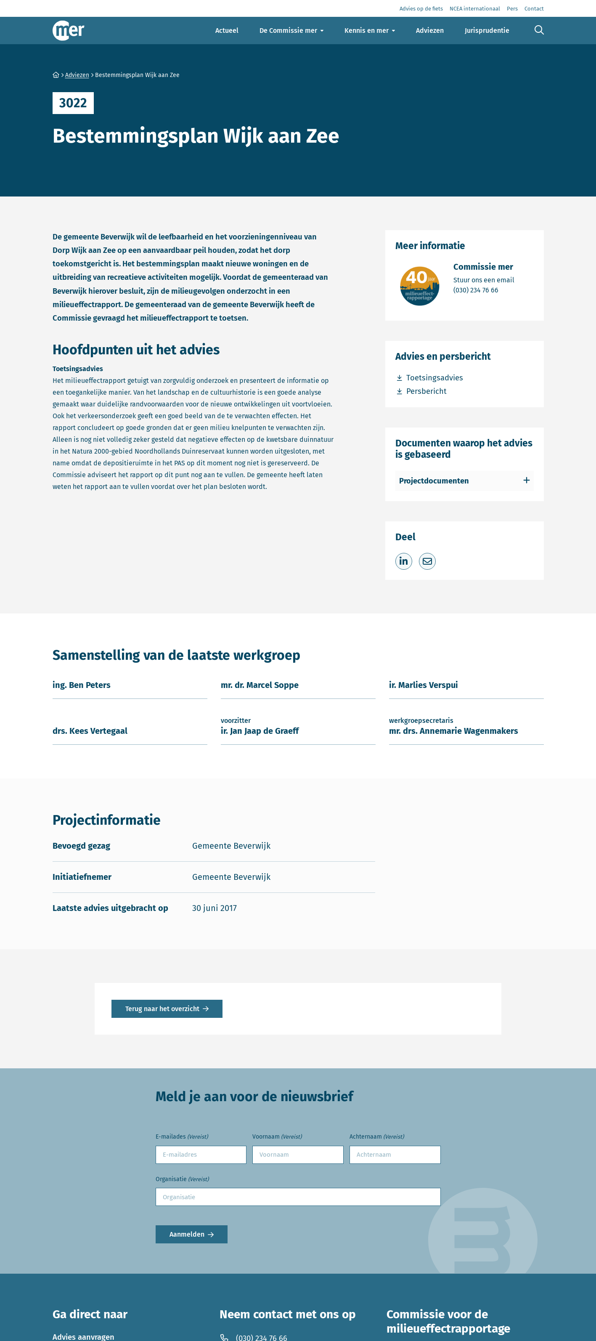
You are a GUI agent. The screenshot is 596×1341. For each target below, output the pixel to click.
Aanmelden (187, 1234)
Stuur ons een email (483, 279)
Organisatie (182, 1179)
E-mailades (182, 1137)
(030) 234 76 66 (483, 289)
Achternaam (377, 1137)
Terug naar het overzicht (162, 1009)
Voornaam (277, 1137)
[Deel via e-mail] (427, 561)
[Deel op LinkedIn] (403, 561)
